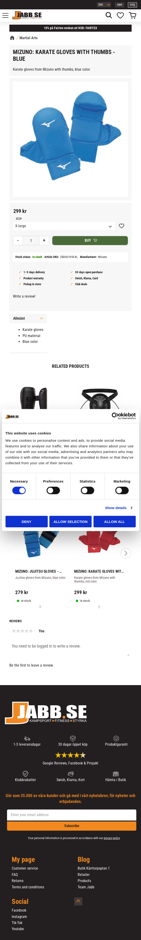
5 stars (31, 631)
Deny (26, 522)
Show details (116, 508)
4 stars (26, 631)
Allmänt (19, 318)
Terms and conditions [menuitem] (28, 887)
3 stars (22, 631)
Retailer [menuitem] (84, 875)
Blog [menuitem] (84, 859)
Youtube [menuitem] (18, 929)
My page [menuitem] (23, 859)
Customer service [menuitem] (25, 868)
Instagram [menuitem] (19, 917)
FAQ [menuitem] (15, 875)
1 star (14, 631)
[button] (8, 15)
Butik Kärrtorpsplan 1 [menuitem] (94, 868)
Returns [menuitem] (17, 881)
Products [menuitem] (84, 881)
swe (119, 5)
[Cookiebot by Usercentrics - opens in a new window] (115, 415)
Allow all (114, 522)
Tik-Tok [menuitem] (17, 923)
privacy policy (112, 838)
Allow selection (70, 522)
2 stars (18, 631)
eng (132, 5)
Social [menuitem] (20, 901)
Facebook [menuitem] (19, 910)
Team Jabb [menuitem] (86, 887)
